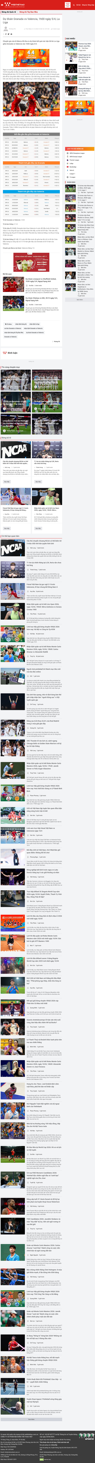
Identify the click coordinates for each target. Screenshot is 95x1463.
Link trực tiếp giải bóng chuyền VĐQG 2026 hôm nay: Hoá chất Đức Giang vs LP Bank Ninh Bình (44, 788)
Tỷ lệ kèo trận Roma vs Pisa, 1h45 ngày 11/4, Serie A (85, 208)
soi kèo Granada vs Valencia (12, 328)
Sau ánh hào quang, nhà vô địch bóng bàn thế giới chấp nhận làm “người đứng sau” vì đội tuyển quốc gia (44, 697)
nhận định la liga (34, 324)
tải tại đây (54, 1445)
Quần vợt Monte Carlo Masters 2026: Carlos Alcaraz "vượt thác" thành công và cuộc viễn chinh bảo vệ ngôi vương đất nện (43, 1248)
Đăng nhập (91, 5)
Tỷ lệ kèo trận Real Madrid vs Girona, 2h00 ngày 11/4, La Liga (85, 217)
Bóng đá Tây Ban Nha (29, 12)
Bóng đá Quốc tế (9, 12)
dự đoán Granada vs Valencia (35, 332)
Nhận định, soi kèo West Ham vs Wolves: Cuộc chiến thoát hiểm (86, 239)
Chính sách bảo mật (63, 1442)
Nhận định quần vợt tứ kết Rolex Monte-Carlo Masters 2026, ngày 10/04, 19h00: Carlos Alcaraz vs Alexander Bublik (44, 649)
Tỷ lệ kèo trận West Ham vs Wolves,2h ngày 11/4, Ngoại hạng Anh (86, 227)
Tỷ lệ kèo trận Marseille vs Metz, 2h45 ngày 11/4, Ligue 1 (85, 188)
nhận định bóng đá (21, 324)
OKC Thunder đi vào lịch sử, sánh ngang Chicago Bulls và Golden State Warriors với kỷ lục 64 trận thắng (44, 743)
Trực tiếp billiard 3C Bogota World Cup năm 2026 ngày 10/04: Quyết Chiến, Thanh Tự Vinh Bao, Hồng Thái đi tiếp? (44, 894)
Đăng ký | (85, 5)
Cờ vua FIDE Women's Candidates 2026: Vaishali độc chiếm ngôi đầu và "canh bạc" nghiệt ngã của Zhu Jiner (43, 1175)
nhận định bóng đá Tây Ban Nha (13, 332)
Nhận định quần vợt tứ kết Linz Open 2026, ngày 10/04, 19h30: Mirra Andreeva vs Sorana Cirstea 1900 (44, 607)
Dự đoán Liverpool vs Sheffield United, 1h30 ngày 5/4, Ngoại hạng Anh (41, 280)
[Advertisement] (79, 25)
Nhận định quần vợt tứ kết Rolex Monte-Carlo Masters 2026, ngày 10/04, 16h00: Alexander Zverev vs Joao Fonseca (44, 1064)
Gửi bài (78, 5)
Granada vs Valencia (10, 337)
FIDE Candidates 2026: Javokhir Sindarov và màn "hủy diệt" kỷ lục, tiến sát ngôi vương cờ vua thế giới (43, 1221)
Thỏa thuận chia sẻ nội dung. (48, 1442)
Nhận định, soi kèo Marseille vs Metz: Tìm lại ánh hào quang (85, 275)
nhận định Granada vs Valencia (33, 328)
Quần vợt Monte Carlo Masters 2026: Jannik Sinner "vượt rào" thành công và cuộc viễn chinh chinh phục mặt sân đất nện (43, 1314)
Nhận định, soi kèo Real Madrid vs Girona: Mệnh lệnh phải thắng (86, 251)
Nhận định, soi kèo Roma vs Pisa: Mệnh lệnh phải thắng (84, 263)
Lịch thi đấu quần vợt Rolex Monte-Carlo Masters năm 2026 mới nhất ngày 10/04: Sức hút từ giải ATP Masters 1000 (44, 938)
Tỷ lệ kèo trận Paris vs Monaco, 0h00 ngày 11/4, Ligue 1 (85, 198)
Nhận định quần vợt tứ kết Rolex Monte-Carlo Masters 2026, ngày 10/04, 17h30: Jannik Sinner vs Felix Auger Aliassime (44, 766)
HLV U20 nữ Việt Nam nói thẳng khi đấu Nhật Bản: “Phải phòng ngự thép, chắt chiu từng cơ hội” (44, 981)
